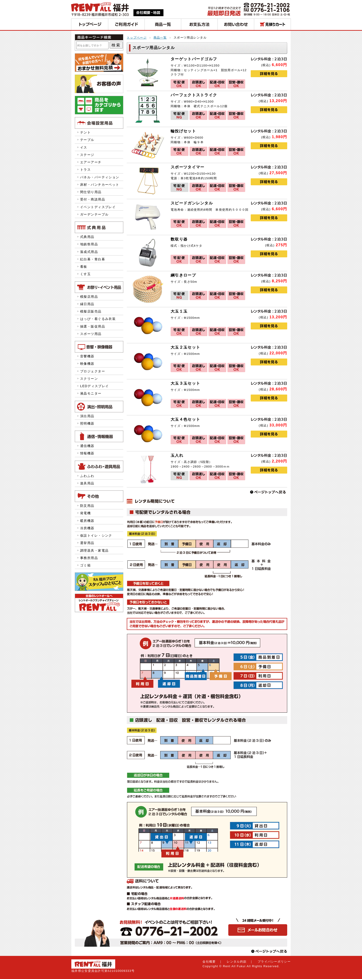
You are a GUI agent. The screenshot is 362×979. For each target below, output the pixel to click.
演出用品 (87, 416)
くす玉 (85, 274)
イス (83, 147)
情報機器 (87, 453)
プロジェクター (92, 371)
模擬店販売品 (91, 311)
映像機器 (87, 363)
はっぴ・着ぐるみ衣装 (98, 319)
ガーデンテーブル (94, 214)
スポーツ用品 (91, 334)
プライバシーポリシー (274, 961)
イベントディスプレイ (98, 207)
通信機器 (87, 446)
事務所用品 (89, 558)
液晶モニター (91, 393)
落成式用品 (89, 252)
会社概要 (209, 961)
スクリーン (89, 378)
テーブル (87, 140)
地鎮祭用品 (89, 244)
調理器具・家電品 (94, 550)
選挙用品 (87, 543)
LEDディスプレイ (94, 386)
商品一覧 (160, 37)
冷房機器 (87, 528)
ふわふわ (87, 476)
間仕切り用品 (91, 192)
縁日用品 (87, 304)
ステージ (87, 155)
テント (85, 132)
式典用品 (87, 237)
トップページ (137, 37)
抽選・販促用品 (92, 326)
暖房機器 (87, 521)
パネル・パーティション (99, 177)
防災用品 (87, 506)
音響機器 (87, 356)
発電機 (87, 513)
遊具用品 (87, 483)
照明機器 (87, 423)
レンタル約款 (237, 961)
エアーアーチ (91, 162)
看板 (83, 266)
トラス (85, 169)
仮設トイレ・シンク (96, 535)
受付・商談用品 (92, 199)
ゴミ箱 (85, 565)
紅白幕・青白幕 (92, 259)
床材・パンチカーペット (99, 184)
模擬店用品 (89, 296)
